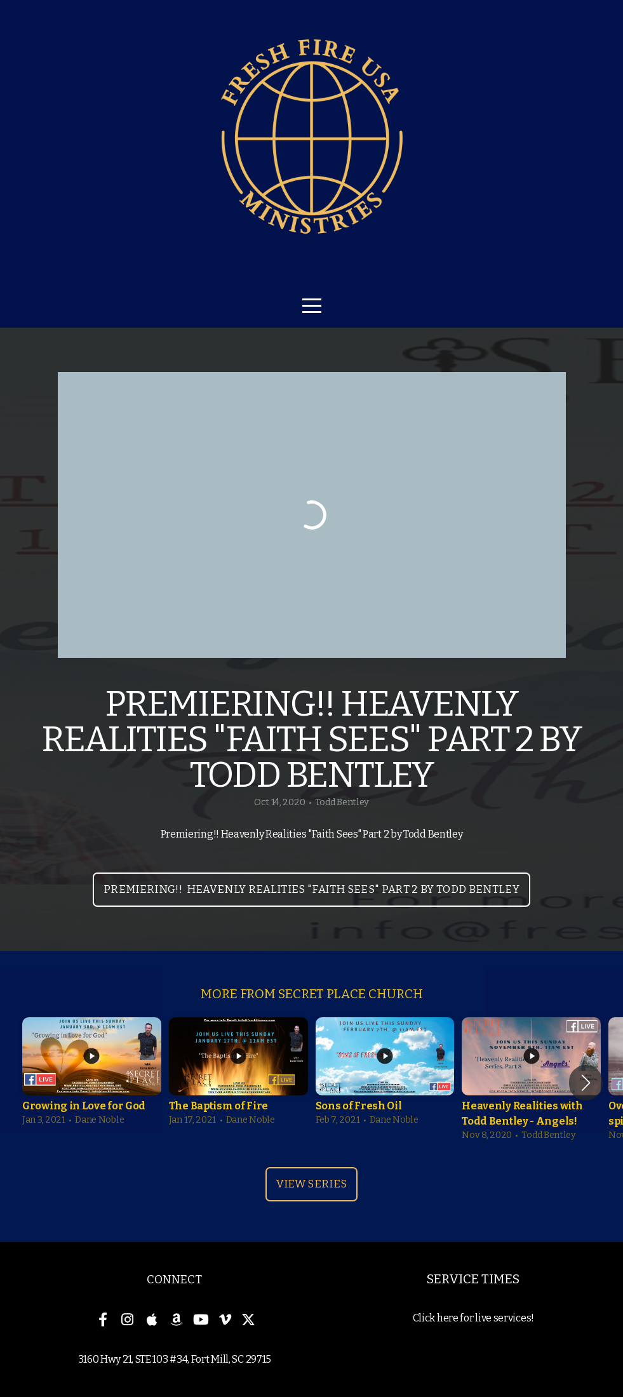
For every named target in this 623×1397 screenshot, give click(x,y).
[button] (585, 1083)
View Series (311, 1184)
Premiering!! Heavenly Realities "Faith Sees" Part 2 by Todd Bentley (311, 889)
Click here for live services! (473, 1318)
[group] (91, 1075)
